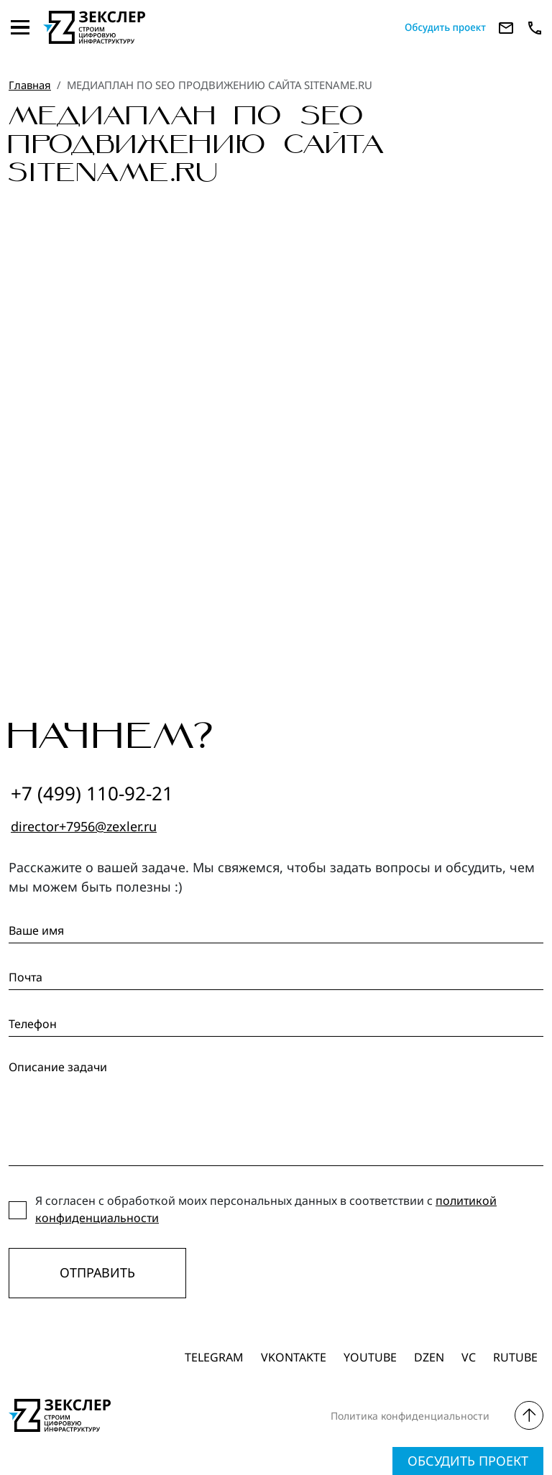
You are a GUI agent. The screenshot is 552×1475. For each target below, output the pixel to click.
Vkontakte (293, 1357)
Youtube (370, 1357)
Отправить (97, 1272)
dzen (429, 1357)
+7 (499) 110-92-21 (92, 793)
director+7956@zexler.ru (84, 826)
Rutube (515, 1357)
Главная (30, 85)
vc (468, 1357)
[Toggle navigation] (20, 27)
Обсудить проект (468, 1460)
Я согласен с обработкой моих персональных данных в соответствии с (266, 1209)
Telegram (214, 1357)
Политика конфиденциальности (410, 1416)
